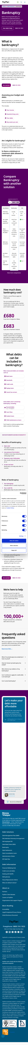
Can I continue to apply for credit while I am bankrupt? (12, 676)
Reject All (14, 550)
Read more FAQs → (7, 649)
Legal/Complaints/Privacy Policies (11, 912)
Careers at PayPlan (7, 897)
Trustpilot (12, 1032)
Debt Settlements (7, 850)
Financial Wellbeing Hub (9, 868)
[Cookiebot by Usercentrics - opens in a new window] (20, 493)
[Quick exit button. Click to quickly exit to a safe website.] (17, 2)
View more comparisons (14, 273)
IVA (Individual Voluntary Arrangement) (13, 838)
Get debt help (7, 28)
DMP (14, 202)
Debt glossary (6, 877)
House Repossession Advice (10, 880)
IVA (10, 202)
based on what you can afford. (22, 220)
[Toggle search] (21, 2)
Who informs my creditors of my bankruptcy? (11, 670)
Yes (21, 219)
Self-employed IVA (7, 841)
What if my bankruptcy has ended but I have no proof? (12, 658)
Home (4, 6)
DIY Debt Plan (6, 859)
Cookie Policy (10, 508)
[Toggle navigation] (24, 2)
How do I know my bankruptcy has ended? (11, 664)
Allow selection (14, 545)
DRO (18, 202)
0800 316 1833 (19, 28)
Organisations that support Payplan (12, 900)
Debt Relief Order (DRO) (9, 844)
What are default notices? (9, 883)
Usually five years (21, 213)
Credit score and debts (8, 871)
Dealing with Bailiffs (7, 874)
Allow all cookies (14, 540)
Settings (21, 536)
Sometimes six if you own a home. (22, 213)
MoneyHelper (6, 822)
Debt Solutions (10, 6)
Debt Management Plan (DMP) (10, 835)
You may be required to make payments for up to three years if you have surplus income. (14, 213)
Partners (4, 891)
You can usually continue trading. (22, 261)
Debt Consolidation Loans (9, 853)
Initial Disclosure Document (10, 915)
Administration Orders (8, 856)
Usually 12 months (13, 213)
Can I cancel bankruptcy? (9, 681)
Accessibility (5, 909)
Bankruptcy (5, 847)
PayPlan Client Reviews (8, 894)
